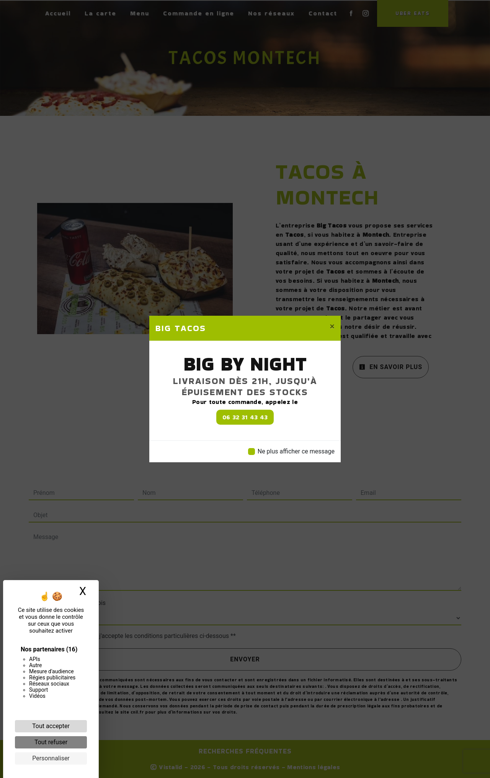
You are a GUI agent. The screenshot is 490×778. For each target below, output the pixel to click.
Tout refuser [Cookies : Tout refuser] (50, 742)
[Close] (332, 326)
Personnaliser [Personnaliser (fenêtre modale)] (51, 758)
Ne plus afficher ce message (296, 451)
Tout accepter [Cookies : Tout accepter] (51, 726)
